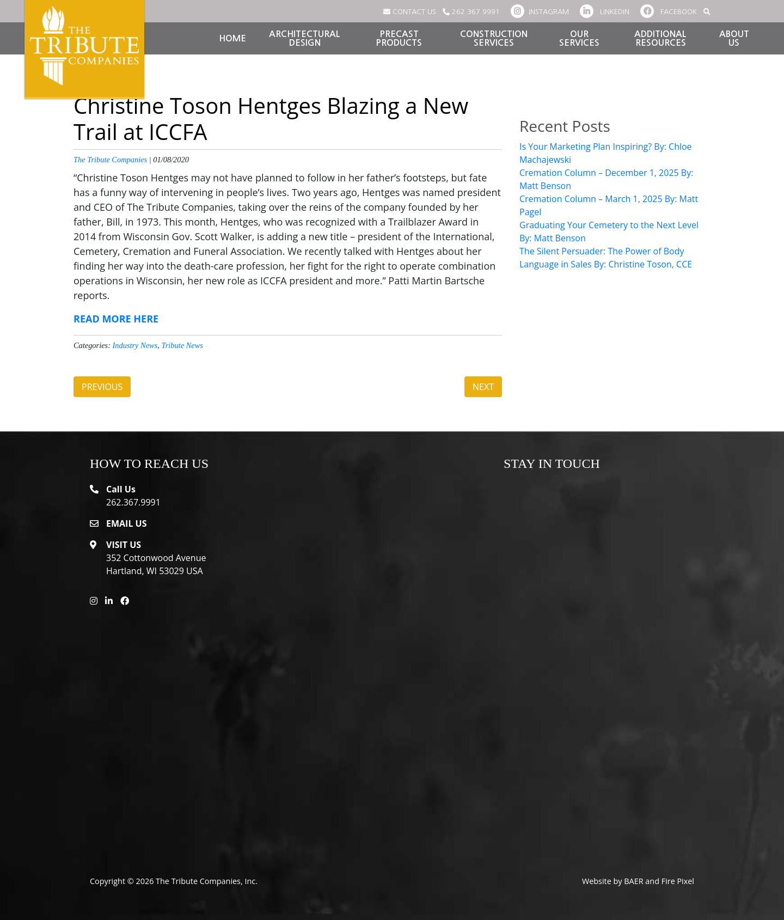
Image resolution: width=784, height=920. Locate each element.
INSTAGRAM (540, 11)
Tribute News (182, 345)
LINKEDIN (604, 11)
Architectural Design (304, 38)
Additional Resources (660, 38)
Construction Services (494, 38)
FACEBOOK (668, 11)
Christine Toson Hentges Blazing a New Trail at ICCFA (271, 118)
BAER (633, 881)
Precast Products (399, 38)
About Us (734, 38)
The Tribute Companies (110, 159)
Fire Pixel (677, 881)
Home (232, 38)
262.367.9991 (471, 11)
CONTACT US (409, 11)
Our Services (579, 38)
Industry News (135, 345)
